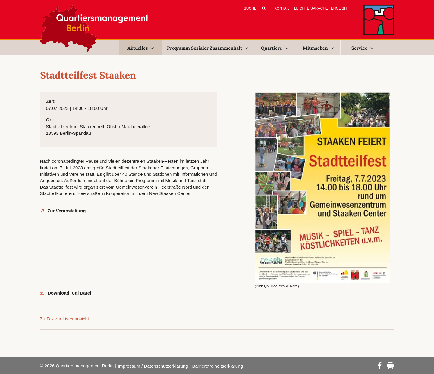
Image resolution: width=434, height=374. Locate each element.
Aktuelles (140, 48)
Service (362, 48)
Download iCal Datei (69, 292)
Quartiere (274, 48)
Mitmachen (318, 48)
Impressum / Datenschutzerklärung (153, 366)
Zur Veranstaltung (66, 210)
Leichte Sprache (311, 8)
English (339, 8)
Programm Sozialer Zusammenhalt (207, 48)
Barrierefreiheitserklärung (217, 366)
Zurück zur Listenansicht (64, 318)
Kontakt (282, 8)
